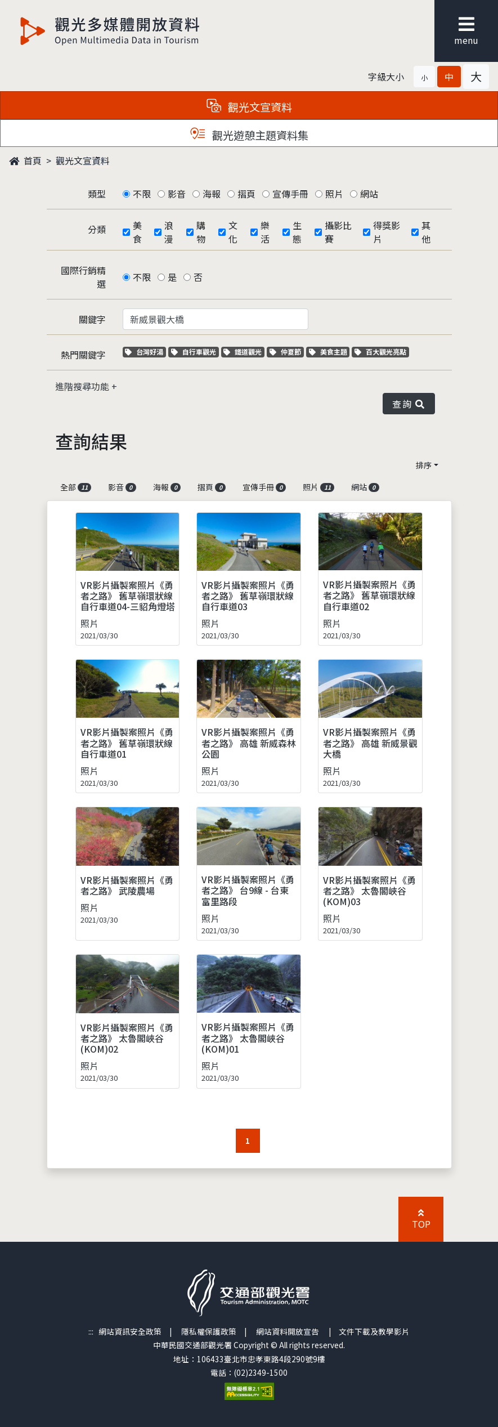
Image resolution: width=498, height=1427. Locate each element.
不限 (142, 193)
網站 (369, 193)
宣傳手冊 (290, 193)
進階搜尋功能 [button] (83, 386)
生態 (297, 231)
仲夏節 (287, 351)
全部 (76, 487)
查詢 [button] (408, 403)
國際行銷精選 (83, 276)
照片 (334, 193)
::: (90, 1331)
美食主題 (329, 351)
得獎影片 (386, 231)
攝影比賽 (338, 231)
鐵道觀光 (243, 351)
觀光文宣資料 (83, 160)
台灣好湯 (145, 351)
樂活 (265, 231)
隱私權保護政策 (208, 1331)
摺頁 (246, 193)
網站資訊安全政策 (129, 1331)
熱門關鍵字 (83, 354)
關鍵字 (92, 319)
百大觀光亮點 (380, 351)
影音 (177, 193)
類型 (97, 193)
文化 (232, 231)
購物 (200, 231)
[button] (424, 76)
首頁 (25, 160)
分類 (97, 229)
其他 (425, 231)
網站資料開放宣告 (287, 1331)
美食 (137, 231)
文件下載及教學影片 (374, 1331)
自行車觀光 (193, 351)
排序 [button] (424, 465)
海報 (212, 193)
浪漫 (168, 231)
